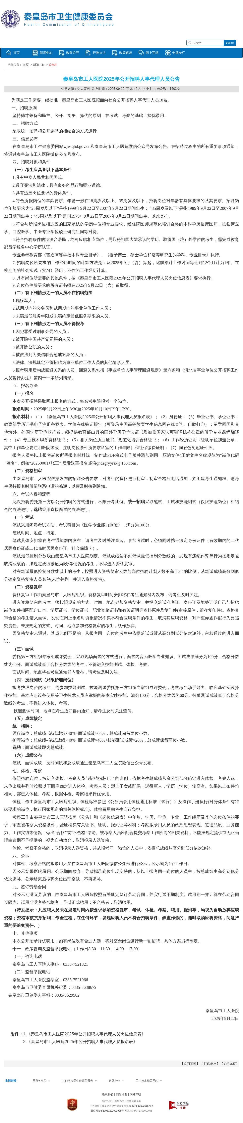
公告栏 (53, 64)
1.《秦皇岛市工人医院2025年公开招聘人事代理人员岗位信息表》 (84, 1034)
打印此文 (210, 1064)
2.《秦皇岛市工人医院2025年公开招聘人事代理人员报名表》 (80, 1041)
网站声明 (135, 1094)
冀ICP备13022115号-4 (141, 1106)
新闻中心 (38, 64)
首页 (26, 64)
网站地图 (121, 1094)
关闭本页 (229, 1064)
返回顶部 (190, 1064)
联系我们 (107, 1094)
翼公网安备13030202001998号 (107, 1110)
